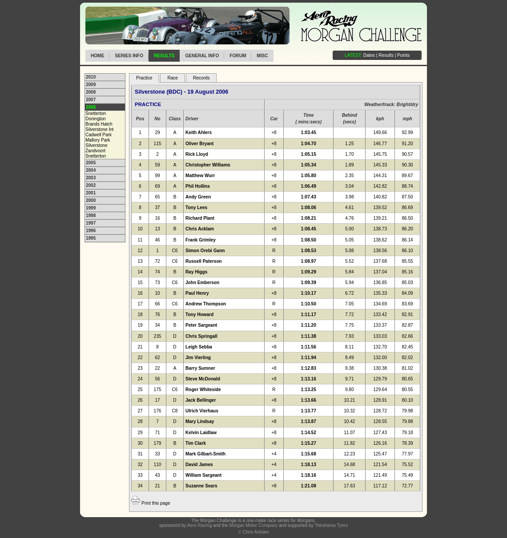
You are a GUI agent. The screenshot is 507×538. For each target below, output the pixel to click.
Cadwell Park (98, 134)
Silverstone (96, 145)
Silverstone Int (99, 129)
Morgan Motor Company (253, 525)
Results (164, 55)
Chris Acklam (256, 532)
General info (202, 55)
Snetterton (95, 113)
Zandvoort (95, 150)
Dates (369, 55)
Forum (237, 55)
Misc (262, 55)
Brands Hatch (99, 124)
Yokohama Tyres (331, 525)
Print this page (155, 503)
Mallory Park (97, 140)
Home (97, 55)
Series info (129, 55)
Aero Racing (199, 525)
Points (403, 55)
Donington (95, 118)
